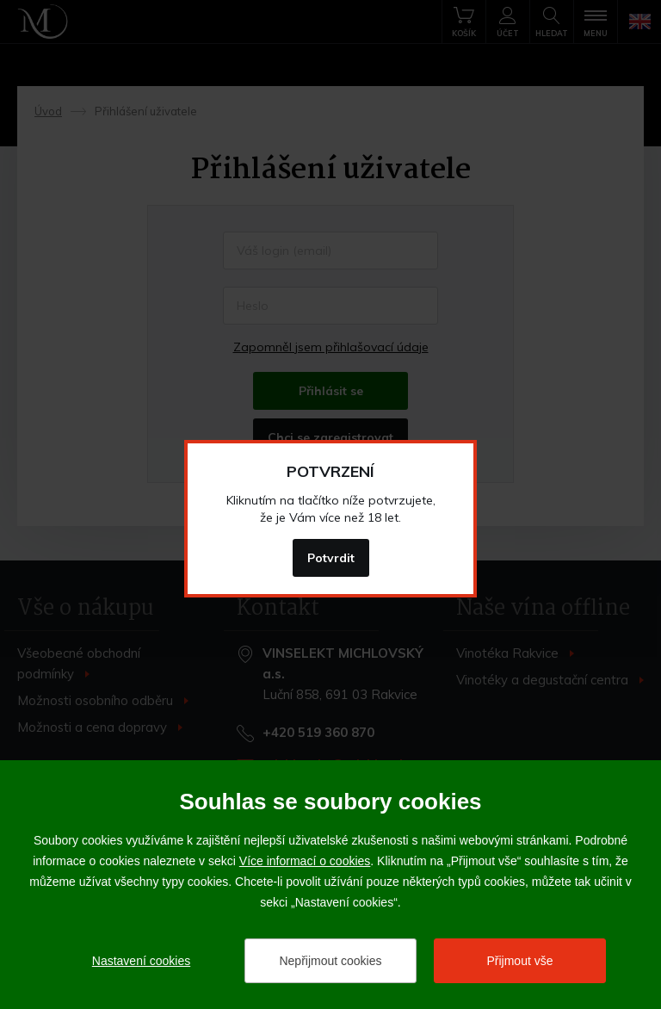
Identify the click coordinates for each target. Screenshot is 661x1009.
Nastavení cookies (141, 961)
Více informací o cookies (305, 861)
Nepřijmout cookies (330, 961)
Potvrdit (331, 558)
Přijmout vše (519, 961)
